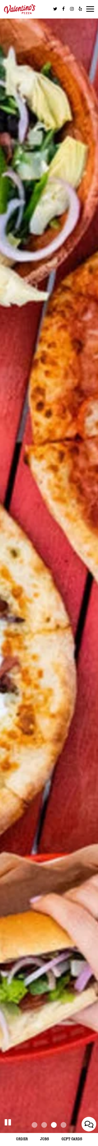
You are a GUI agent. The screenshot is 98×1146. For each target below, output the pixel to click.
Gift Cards (71, 1139)
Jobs (44, 1139)
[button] (8, 1121)
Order (22, 1139)
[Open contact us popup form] (89, 1124)
